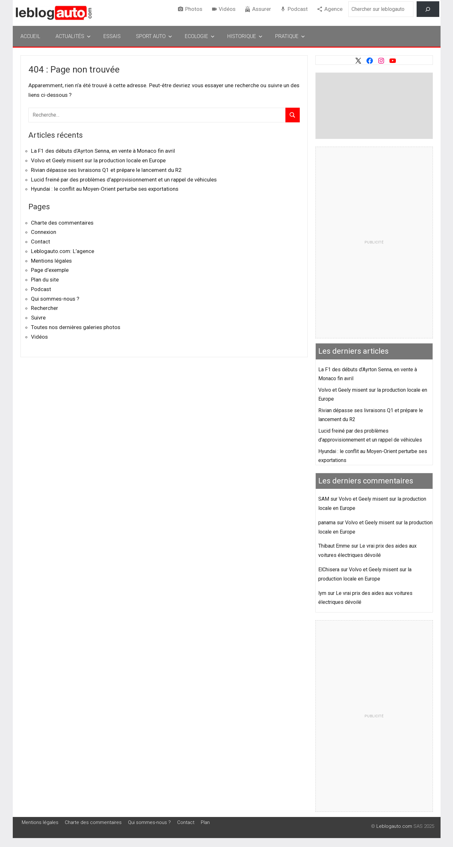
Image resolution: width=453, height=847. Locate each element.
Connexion (43, 232)
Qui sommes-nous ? (55, 299)
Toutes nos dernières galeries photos (75, 327)
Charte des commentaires (62, 222)
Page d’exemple (50, 270)
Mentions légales (51, 261)
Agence (333, 9)
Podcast (298, 9)
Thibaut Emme (334, 546)
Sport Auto (154, 36)
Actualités (73, 36)
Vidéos (227, 9)
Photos (193, 9)
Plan (205, 822)
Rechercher (44, 308)
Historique (244, 36)
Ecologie (200, 36)
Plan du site (45, 279)
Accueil (30, 36)
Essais (112, 36)
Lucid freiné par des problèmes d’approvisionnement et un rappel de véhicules (124, 179)
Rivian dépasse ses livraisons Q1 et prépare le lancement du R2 (106, 170)
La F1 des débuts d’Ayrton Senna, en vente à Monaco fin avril (103, 151)
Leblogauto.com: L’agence (62, 251)
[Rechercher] (428, 9)
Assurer (261, 9)
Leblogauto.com (394, 826)
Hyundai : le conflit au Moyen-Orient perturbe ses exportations (104, 189)
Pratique (290, 36)
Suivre (38, 317)
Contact (40, 241)
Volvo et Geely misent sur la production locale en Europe (98, 160)
